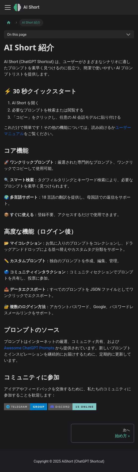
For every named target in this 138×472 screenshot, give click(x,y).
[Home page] (8, 22)
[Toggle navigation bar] (7, 7)
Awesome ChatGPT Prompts (29, 348)
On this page (17, 34)
